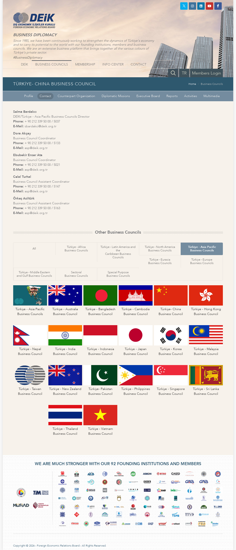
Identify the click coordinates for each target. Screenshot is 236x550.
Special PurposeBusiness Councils (118, 274)
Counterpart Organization (76, 96)
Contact (45, 96)
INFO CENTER (113, 64)
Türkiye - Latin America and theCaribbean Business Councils (118, 252)
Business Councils (212, 84)
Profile (28, 96)
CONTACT (138, 64)
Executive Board (148, 96)
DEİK (24, 64)
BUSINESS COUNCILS (51, 64)
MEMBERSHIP (85, 64)
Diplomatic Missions (116, 96)
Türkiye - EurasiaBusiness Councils (160, 261)
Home (192, 84)
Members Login (206, 73)
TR (184, 73)
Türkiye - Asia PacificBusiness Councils (202, 249)
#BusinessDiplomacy (27, 57)
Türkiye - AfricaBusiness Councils (76, 249)
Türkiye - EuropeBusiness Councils (202, 261)
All (34, 249)
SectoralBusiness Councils (76, 274)
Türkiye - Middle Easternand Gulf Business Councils (34, 274)
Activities (190, 96)
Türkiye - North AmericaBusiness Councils (160, 249)
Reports (172, 96)
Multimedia (212, 96)
